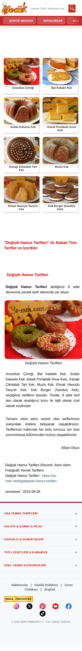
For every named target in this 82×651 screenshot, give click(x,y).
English (49, 589)
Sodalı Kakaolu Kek (23, 127)
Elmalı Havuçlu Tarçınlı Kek (23, 207)
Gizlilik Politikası (46, 585)
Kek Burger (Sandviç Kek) (61, 207)
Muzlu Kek (61, 166)
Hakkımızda (19, 585)
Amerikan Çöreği (23, 87)
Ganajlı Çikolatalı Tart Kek (23, 168)
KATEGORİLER (53, 21)
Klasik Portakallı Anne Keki (61, 128)
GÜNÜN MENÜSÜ (21, 21)
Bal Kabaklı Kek (61, 87)
